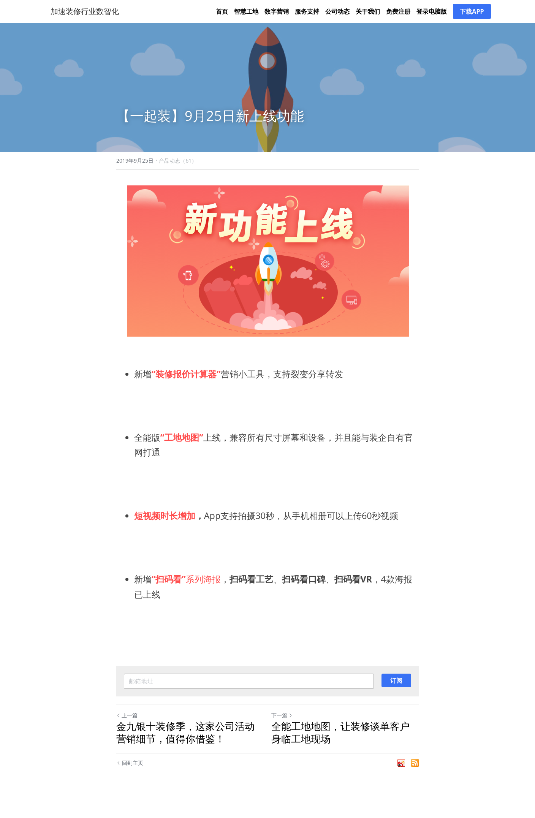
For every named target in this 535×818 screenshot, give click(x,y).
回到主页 (129, 770)
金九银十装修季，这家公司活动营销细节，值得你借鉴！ (185, 740)
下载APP (472, 15)
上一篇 (127, 722)
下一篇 (282, 722)
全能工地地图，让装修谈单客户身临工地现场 (340, 740)
